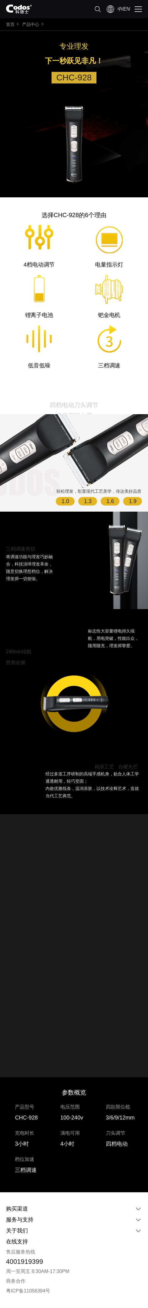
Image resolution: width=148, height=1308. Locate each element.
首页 (10, 24)
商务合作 (15, 1281)
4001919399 (24, 1261)
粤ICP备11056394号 (28, 1290)
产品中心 (30, 24)
